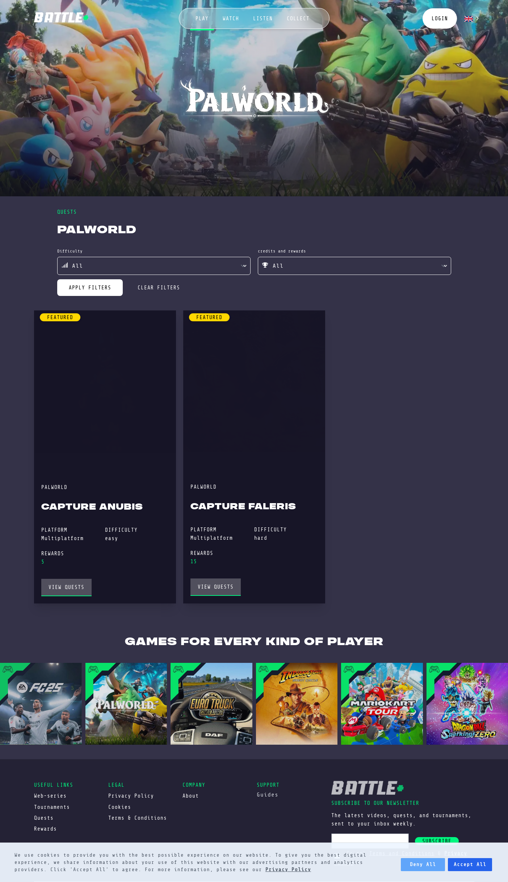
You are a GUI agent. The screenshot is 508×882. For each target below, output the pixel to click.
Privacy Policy (288, 869)
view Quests (66, 587)
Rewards (45, 829)
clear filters (159, 287)
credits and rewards (282, 251)
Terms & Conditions (137, 818)
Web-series (50, 796)
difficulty (70, 251)
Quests (44, 818)
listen (263, 18)
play (202, 18)
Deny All (423, 864)
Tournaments (52, 807)
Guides (267, 794)
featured (60, 317)
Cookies (119, 807)
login (440, 18)
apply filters (90, 287)
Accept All (470, 864)
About (190, 796)
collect (298, 18)
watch (231, 18)
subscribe (437, 841)
